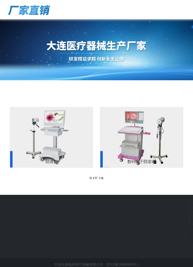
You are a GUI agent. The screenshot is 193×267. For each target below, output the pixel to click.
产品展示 (160, 92)
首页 (145, 92)
